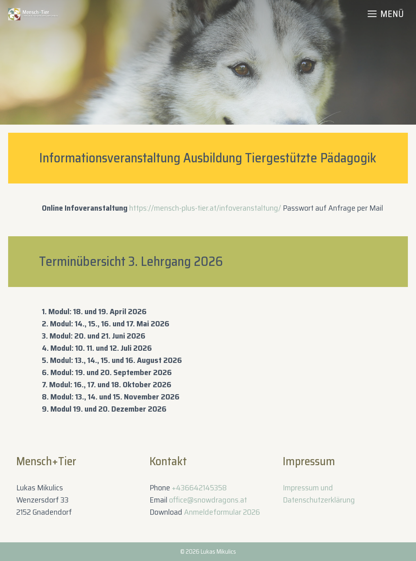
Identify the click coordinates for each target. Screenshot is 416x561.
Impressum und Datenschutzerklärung (319, 493)
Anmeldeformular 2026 (222, 511)
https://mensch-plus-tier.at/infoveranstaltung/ (205, 207)
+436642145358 (199, 487)
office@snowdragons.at (208, 499)
